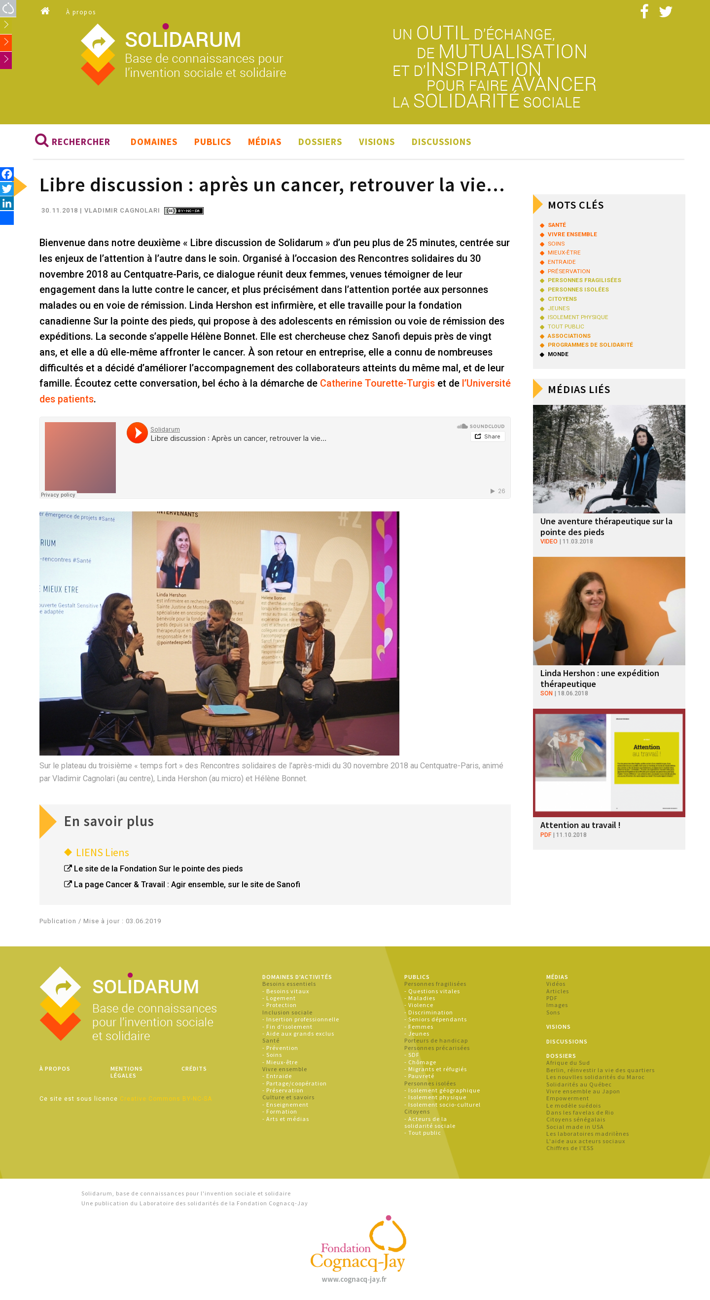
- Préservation (283, 1090)
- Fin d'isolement (287, 1026)
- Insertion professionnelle (300, 1019)
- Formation (279, 1112)
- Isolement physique (435, 1097)
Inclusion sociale (287, 1012)
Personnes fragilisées (435, 984)
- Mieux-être (280, 1062)
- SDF (412, 1055)
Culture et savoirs (288, 1097)
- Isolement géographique (442, 1090)
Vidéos (556, 984)
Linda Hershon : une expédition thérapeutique (600, 679)
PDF (552, 998)
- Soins (272, 1055)
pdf (545, 834)
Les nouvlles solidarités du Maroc (595, 1077)
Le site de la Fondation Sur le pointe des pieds (158, 869)
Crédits (194, 1069)
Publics (212, 142)
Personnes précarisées (437, 1047)
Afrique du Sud (568, 1063)
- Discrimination (428, 1012)
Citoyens (417, 1112)
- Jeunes (416, 1034)
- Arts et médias (285, 1118)
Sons (553, 1012)
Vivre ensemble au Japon (583, 1091)
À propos (81, 12)
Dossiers (320, 142)
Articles (557, 991)
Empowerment (567, 1098)
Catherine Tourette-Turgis (377, 384)
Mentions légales (126, 1072)
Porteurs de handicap (436, 1041)
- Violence (418, 1005)
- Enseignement (285, 1105)
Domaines (154, 142)
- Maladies (419, 998)
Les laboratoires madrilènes (587, 1134)
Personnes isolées (430, 1083)
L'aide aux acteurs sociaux (585, 1141)
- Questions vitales (432, 991)
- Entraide (277, 1076)
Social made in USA (575, 1127)
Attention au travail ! (580, 825)
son (546, 693)
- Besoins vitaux (285, 991)
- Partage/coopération (294, 1083)
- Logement (279, 998)
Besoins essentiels (289, 984)
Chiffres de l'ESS (570, 1148)
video (549, 542)
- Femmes (418, 1026)
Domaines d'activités (297, 977)
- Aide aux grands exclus (298, 1034)
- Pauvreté (419, 1076)
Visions (377, 142)
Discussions (441, 142)
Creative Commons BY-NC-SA (166, 1098)
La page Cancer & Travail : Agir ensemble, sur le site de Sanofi (187, 885)
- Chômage (420, 1062)
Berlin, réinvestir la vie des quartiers (600, 1070)
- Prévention (280, 1047)
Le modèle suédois (573, 1105)
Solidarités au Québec (579, 1084)
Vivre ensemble (284, 1069)
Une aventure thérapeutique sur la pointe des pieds (606, 527)
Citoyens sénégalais (575, 1119)
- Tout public (422, 1133)
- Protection (279, 1005)
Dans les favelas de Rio (580, 1113)
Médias (265, 142)
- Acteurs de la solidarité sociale (430, 1122)
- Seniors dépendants (435, 1019)
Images (557, 1005)
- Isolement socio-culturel (442, 1105)
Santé (271, 1041)
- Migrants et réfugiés (435, 1069)
